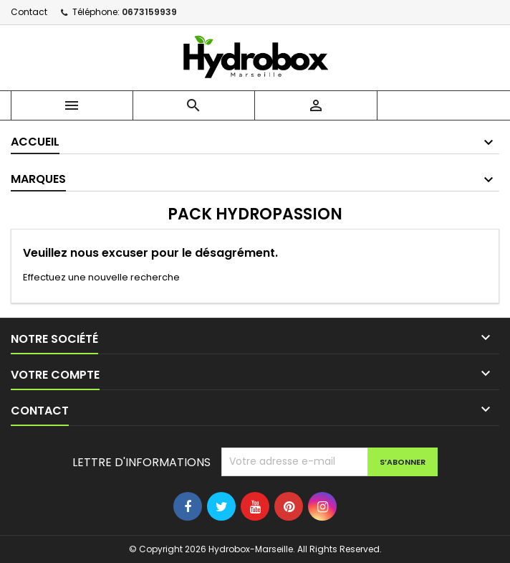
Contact (29, 12)
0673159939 (149, 12)
